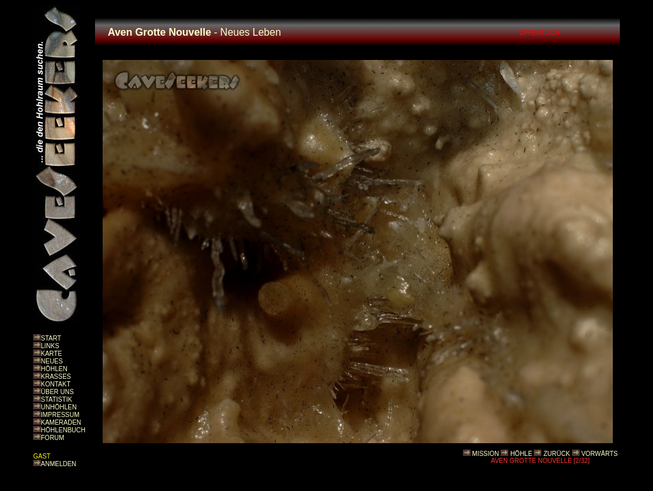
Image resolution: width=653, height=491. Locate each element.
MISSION (485, 453)
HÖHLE (521, 453)
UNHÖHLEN (59, 407)
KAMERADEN (61, 422)
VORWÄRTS (599, 453)
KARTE (51, 353)
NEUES (51, 361)
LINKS (50, 345)
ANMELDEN (59, 463)
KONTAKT (55, 384)
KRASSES (56, 376)
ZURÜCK (556, 453)
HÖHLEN (54, 368)
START (51, 338)
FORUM (52, 437)
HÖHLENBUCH (63, 430)
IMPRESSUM (60, 414)
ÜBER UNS (57, 391)
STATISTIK (56, 399)
